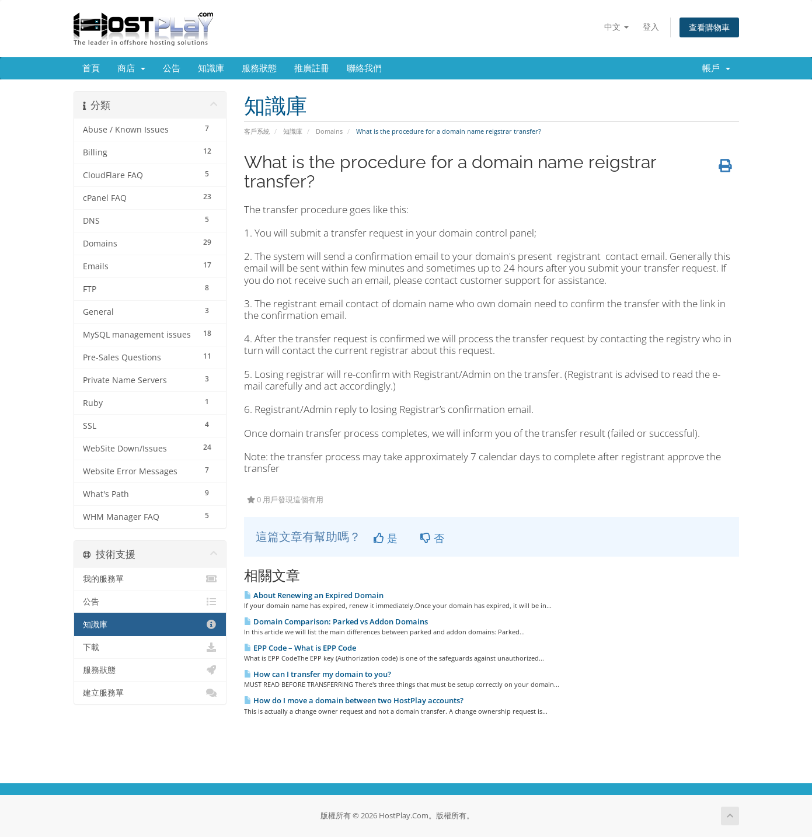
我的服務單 (150, 579)
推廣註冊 (311, 68)
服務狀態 (259, 68)
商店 (131, 68)
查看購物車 (709, 27)
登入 (651, 26)
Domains (329, 131)
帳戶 (716, 68)
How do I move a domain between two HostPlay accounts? (353, 700)
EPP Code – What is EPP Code (300, 647)
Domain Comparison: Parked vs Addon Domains (336, 621)
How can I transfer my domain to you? (317, 674)
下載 (150, 647)
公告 (171, 68)
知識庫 (211, 68)
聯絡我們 (364, 68)
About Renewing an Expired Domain (314, 595)
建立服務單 (150, 693)
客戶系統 (257, 131)
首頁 (91, 68)
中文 (616, 26)
